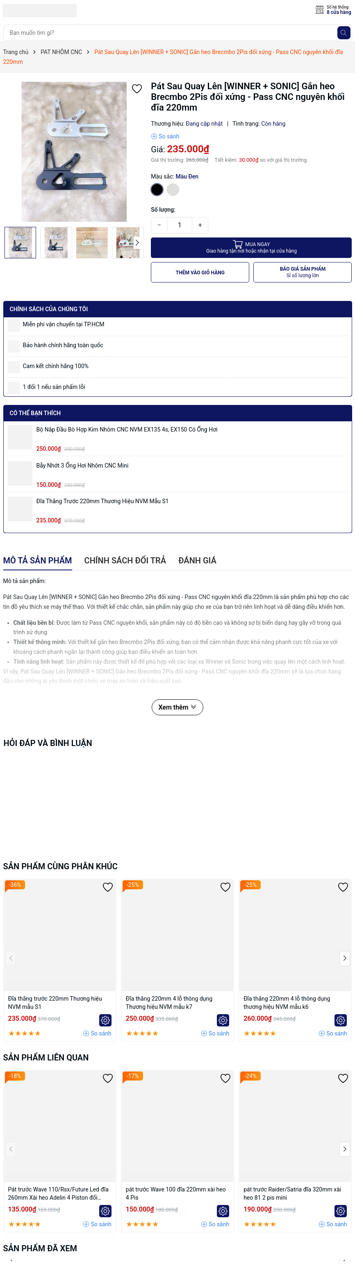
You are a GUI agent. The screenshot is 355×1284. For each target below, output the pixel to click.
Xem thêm (177, 707)
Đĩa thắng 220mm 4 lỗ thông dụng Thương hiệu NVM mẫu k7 (169, 1002)
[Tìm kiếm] (343, 32)
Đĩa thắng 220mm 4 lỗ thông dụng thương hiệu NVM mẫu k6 (286, 1002)
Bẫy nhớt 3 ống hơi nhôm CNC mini (82, 465)
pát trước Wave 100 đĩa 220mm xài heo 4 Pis (176, 1193)
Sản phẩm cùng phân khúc (60, 866)
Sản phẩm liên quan (46, 1057)
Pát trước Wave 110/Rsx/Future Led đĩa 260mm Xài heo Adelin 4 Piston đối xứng (58, 1194)
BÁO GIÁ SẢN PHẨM (303, 272)
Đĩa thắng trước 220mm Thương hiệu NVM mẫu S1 (102, 501)
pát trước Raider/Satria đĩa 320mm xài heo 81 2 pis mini (292, 1193)
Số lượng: (163, 209)
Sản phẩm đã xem (40, 1248)
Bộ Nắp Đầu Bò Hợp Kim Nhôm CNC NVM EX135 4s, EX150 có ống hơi (127, 429)
